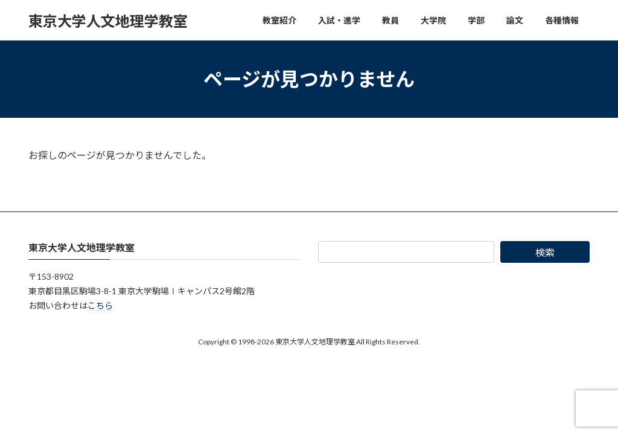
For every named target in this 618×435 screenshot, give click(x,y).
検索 (545, 252)
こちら (100, 305)
